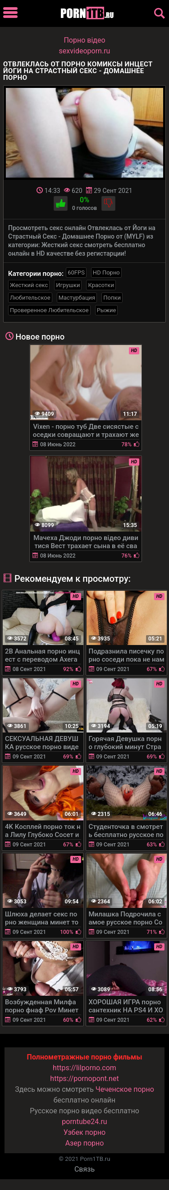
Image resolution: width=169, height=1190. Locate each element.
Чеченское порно (125, 1089)
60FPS (76, 272)
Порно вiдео (84, 40)
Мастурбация (77, 297)
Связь (84, 1169)
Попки (112, 297)
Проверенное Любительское (49, 310)
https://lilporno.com (84, 1068)
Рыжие (106, 310)
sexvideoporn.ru (84, 51)
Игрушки (68, 285)
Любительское (30, 297)
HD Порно (106, 272)
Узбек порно (85, 1132)
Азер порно (84, 1143)
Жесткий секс (29, 285)
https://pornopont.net (84, 1078)
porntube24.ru (84, 1121)
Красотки (101, 285)
